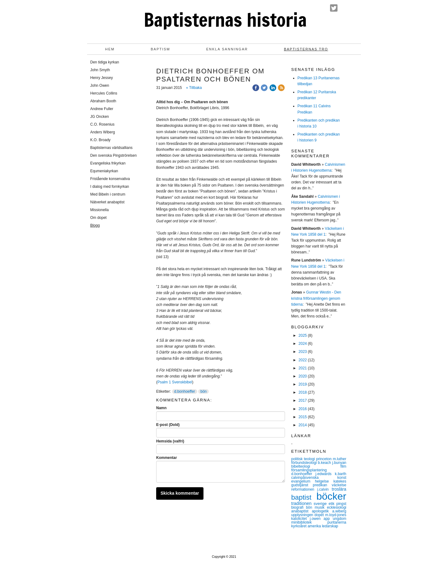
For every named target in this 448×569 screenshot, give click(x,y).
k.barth (340, 474)
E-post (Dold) (168, 425)
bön (203, 391)
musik (321, 507)
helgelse (324, 481)
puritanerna (336, 522)
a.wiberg (339, 511)
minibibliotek (309, 522)
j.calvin (324, 489)
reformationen (304, 489)
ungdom (339, 518)
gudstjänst (302, 485)
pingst (341, 504)
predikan (322, 485)
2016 (303, 409)
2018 (303, 392)
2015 (303, 417)
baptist (303, 497)
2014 (303, 425)
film (343, 466)
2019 (303, 384)
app (328, 518)
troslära (339, 489)
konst (341, 477)
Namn (161, 408)
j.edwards (325, 474)
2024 (303, 343)
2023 (303, 351)
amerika (315, 526)
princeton (324, 459)
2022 (303, 360)
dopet (320, 515)
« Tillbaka (194, 88)
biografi (298, 507)
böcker (331, 496)
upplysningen (303, 515)
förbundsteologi (304, 462)
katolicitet (300, 518)
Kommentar (166, 458)
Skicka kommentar (180, 493)
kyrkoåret (299, 526)
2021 (303, 368)
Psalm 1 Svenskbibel (174, 382)
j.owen (317, 518)
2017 (303, 400)
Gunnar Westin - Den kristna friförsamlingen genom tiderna (316, 298)
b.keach (325, 462)
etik (332, 504)
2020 (303, 376)
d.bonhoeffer (184, 391)
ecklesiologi (336, 507)
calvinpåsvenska (314, 477)
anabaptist (301, 511)
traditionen (302, 503)
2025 (303, 335)
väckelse (339, 485)
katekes (340, 481)
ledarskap (330, 526)
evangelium (303, 481)
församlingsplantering (309, 470)
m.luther (339, 459)
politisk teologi (303, 459)
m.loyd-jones (335, 515)
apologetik (322, 511)
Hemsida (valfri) (170, 441)
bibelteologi (315, 466)
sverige (321, 503)
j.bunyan (339, 462)
